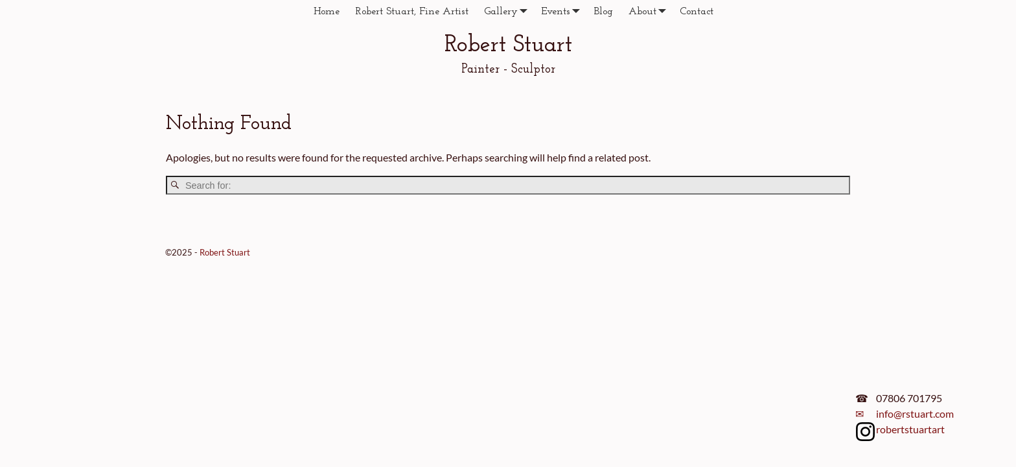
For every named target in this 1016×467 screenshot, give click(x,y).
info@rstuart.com (915, 413)
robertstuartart (910, 429)
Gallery (508, 11)
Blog (603, 11)
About (650, 11)
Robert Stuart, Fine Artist (411, 11)
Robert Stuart (508, 45)
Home (327, 11)
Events (563, 11)
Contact (696, 11)
